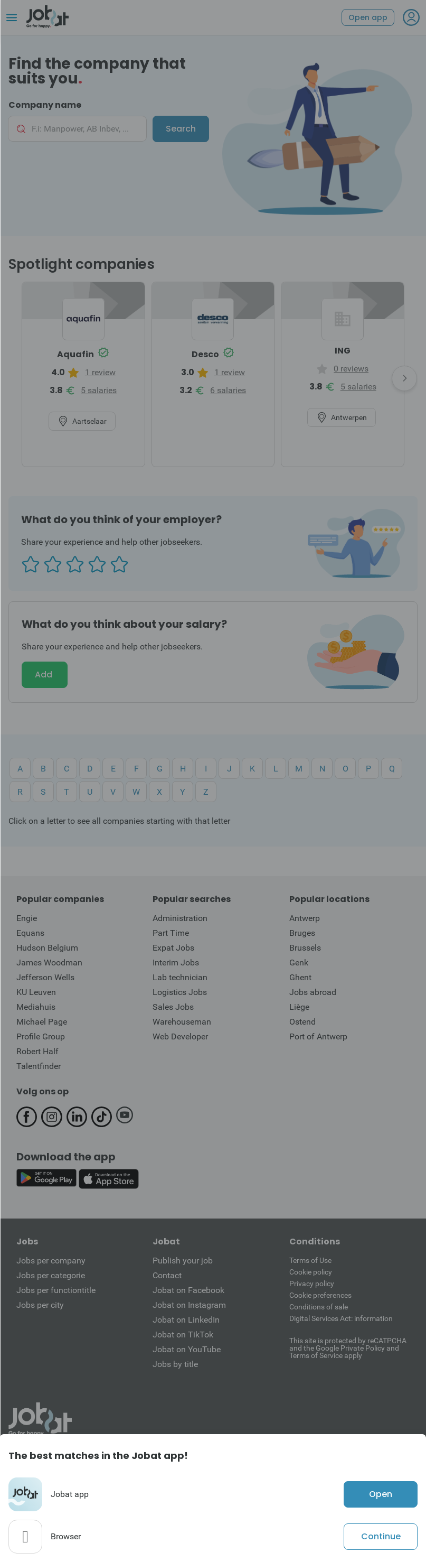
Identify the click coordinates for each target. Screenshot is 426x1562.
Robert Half (37, 1051)
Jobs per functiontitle (56, 1290)
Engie (26, 918)
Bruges (302, 933)
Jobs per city (40, 1305)
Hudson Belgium (47, 948)
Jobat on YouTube (187, 1349)
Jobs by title (175, 1364)
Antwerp (304, 918)
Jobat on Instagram (189, 1305)
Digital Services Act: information (341, 1318)
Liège (299, 1007)
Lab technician (180, 977)
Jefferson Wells (45, 977)
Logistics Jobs (180, 992)
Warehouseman (182, 1022)
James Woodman (49, 962)
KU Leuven (36, 992)
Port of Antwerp (318, 1036)
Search (181, 129)
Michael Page (41, 1022)
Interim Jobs (176, 962)
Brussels (305, 948)
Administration (180, 918)
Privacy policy (311, 1283)
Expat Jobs (173, 948)
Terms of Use (310, 1260)
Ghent (300, 977)
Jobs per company (51, 1261)
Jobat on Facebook (188, 1290)
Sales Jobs (173, 1007)
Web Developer (180, 1036)
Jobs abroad (312, 992)
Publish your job (183, 1261)
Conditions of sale (318, 1307)
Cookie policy (310, 1272)
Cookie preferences (320, 1295)
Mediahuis (35, 1007)
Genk (298, 962)
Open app (367, 17)
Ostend (302, 1022)
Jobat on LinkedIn (186, 1320)
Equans (30, 933)
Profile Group (40, 1036)
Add (44, 674)
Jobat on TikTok (183, 1334)
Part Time (171, 933)
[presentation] (404, 378)
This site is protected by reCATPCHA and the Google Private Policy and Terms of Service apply (347, 1347)
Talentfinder (38, 1066)
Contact (167, 1275)
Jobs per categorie (50, 1275)
